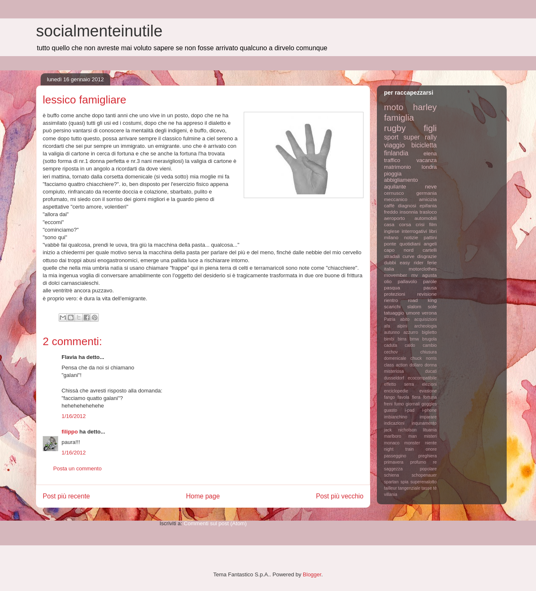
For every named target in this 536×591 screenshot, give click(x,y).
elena (430, 153)
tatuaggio (394, 312)
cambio (430, 345)
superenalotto (423, 482)
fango (389, 397)
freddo (391, 211)
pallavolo (407, 281)
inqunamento (424, 423)
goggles (429, 404)
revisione (427, 294)
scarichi (392, 306)
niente (431, 443)
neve (431, 186)
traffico (392, 160)
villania (390, 494)
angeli (430, 243)
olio (388, 281)
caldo (410, 345)
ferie (432, 262)
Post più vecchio (339, 496)
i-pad (410, 410)
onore (431, 449)
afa (387, 326)
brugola (429, 339)
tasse (427, 488)
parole (430, 281)
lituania (430, 430)
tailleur (390, 488)
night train (399, 449)
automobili (426, 218)
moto (393, 107)
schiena (391, 475)
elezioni (429, 384)
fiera (416, 397)
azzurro (411, 332)
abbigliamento (401, 180)
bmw (414, 339)
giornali (413, 404)
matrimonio (397, 167)
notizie (411, 237)
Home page (203, 496)
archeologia (425, 326)
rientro (391, 300)
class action (395, 365)
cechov (391, 352)
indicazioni (394, 423)
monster (412, 443)
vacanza (427, 160)
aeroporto (394, 218)
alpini (402, 326)
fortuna (430, 397)
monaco (391, 443)
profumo (418, 462)
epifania (428, 205)
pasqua (392, 287)
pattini (430, 237)
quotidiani (409, 243)
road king (422, 300)
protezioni (394, 294)
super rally (420, 137)
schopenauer (424, 475)
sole (432, 306)
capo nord (398, 250)
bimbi (389, 339)
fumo (399, 404)
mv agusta (424, 275)
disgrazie (427, 256)
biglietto (429, 332)
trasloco (428, 211)
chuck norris (423, 358)
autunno (392, 332)
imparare (428, 417)
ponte (390, 243)
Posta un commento (77, 468)
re (435, 462)
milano (391, 237)
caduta (390, 345)
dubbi (390, 262)
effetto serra (399, 384)
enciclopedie (396, 391)
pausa (430, 287)
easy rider (411, 262)
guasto (390, 410)
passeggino (395, 456)
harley (425, 107)
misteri (430, 436)
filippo (70, 431)
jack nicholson (400, 430)
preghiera (427, 456)
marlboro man (400, 436)
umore (413, 312)
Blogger (312, 574)
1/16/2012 (74, 416)
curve (408, 256)
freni (388, 404)
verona (429, 312)
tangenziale (409, 488)
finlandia (396, 153)
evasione (428, 391)
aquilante (395, 186)
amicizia (428, 199)
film (433, 224)
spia (404, 482)
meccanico (395, 199)
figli (430, 128)
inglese (391, 231)
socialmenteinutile (99, 31)
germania (426, 193)
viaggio (394, 145)
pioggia (393, 173)
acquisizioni (425, 319)
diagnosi (407, 205)
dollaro (416, 365)
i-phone (429, 410)
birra (402, 339)
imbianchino (395, 417)
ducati (431, 371)
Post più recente (66, 496)
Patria (389, 319)
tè (435, 488)
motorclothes (423, 268)
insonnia (408, 211)
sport (391, 137)
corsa (405, 224)
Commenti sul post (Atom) (215, 523)
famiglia (399, 117)
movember (395, 275)
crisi (420, 224)
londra (429, 167)
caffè (389, 205)
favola (404, 397)
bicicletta (424, 145)
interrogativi (414, 231)
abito (405, 319)
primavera (393, 462)
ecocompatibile (422, 378)
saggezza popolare (410, 469)
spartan (391, 482)
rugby (395, 128)
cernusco (394, 193)
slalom (414, 306)
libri (433, 231)
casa (389, 224)
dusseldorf (394, 378)
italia (389, 268)
